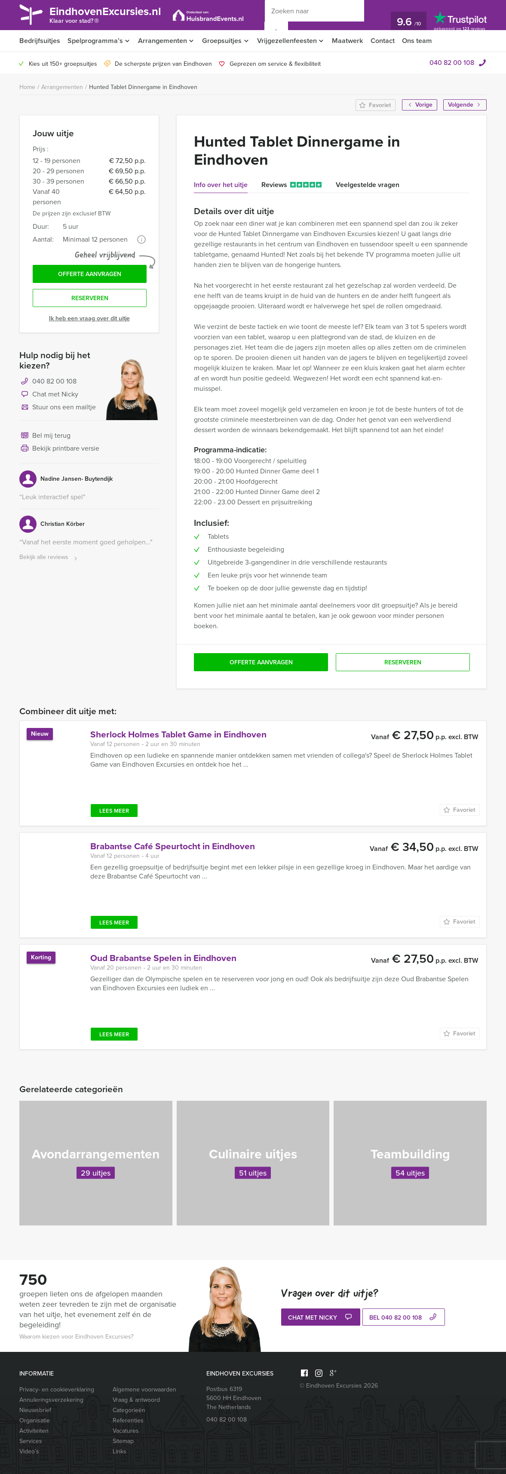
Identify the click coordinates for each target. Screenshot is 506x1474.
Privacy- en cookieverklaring (56, 1389)
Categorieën (129, 1410)
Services (30, 1441)
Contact (388, 41)
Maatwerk (352, 41)
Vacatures (126, 1430)
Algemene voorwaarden (144, 1389)
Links (119, 1451)
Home (27, 87)
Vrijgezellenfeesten (290, 41)
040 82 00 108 (451, 63)
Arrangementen (163, 41)
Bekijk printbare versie (59, 449)
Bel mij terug (45, 436)
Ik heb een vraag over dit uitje (89, 319)
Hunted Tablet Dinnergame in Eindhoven (143, 87)
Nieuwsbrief (35, 1410)
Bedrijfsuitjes (39, 41)
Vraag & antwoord (136, 1399)
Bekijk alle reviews (49, 558)
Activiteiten (34, 1430)
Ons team (423, 41)
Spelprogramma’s (95, 41)
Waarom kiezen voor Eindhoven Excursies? (76, 1336)
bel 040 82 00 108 (404, 1317)
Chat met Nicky (48, 395)
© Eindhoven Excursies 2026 (339, 1385)
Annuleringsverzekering (51, 1399)
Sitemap (123, 1441)
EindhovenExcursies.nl (109, 16)
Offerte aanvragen (89, 274)
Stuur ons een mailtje (57, 408)
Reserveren (89, 299)
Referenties (128, 1420)
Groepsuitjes (224, 41)
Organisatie (34, 1420)
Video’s (29, 1451)
